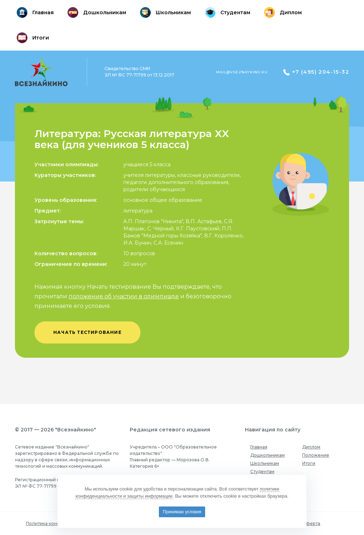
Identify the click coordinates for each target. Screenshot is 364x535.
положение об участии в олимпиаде (124, 296)
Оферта (311, 523)
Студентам (262, 471)
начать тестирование (87, 332)
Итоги (308, 463)
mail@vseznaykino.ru (242, 72)
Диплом (311, 447)
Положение (315, 455)
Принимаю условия (182, 511)
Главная (258, 447)
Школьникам (264, 463)
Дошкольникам (267, 455)
